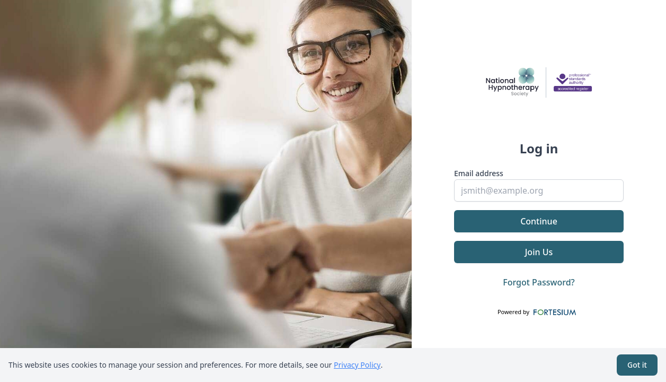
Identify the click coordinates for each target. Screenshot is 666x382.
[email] (539, 190)
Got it (637, 365)
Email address (478, 173)
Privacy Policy (357, 365)
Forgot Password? (539, 282)
